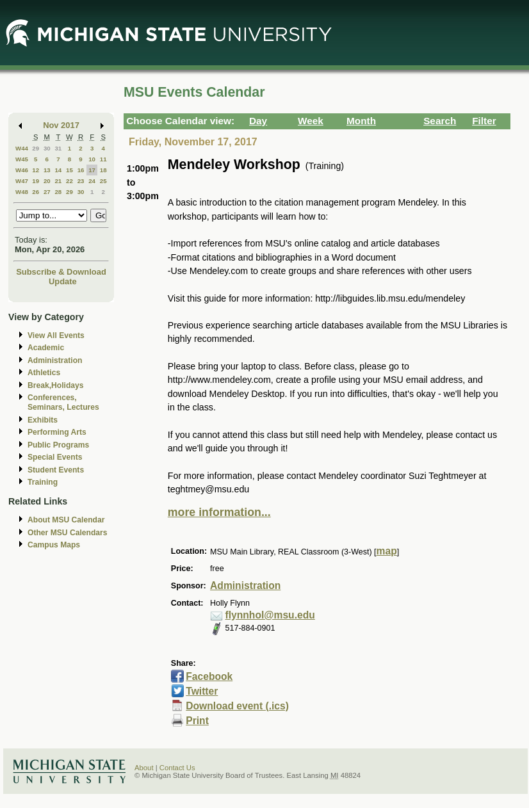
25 (103, 180)
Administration (55, 360)
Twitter (202, 691)
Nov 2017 (61, 125)
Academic (46, 347)
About (144, 768)
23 (81, 180)
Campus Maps (54, 544)
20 (47, 180)
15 (69, 170)
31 (57, 148)
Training (43, 482)
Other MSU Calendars (68, 532)
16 (81, 170)
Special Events (55, 457)
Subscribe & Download (61, 272)
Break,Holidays (56, 385)
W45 (21, 159)
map (387, 550)
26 (35, 191)
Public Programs (58, 444)
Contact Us (177, 768)
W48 (21, 191)
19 (35, 180)
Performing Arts (57, 432)
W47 (21, 180)
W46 (21, 170)
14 (57, 170)
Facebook (209, 676)
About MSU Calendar (66, 519)
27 (47, 191)
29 (35, 148)
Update (63, 281)
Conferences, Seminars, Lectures (63, 402)
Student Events (56, 469)
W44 (21, 148)
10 (91, 159)
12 (35, 170)
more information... (219, 512)
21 (57, 180)
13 (47, 170)
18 (103, 170)
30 (47, 148)
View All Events (56, 335)
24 (91, 180)
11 (103, 159)
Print (197, 720)
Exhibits (43, 420)
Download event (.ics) (237, 705)
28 (57, 191)
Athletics (44, 372)
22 (69, 180)
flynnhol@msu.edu (270, 615)
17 (91, 170)
